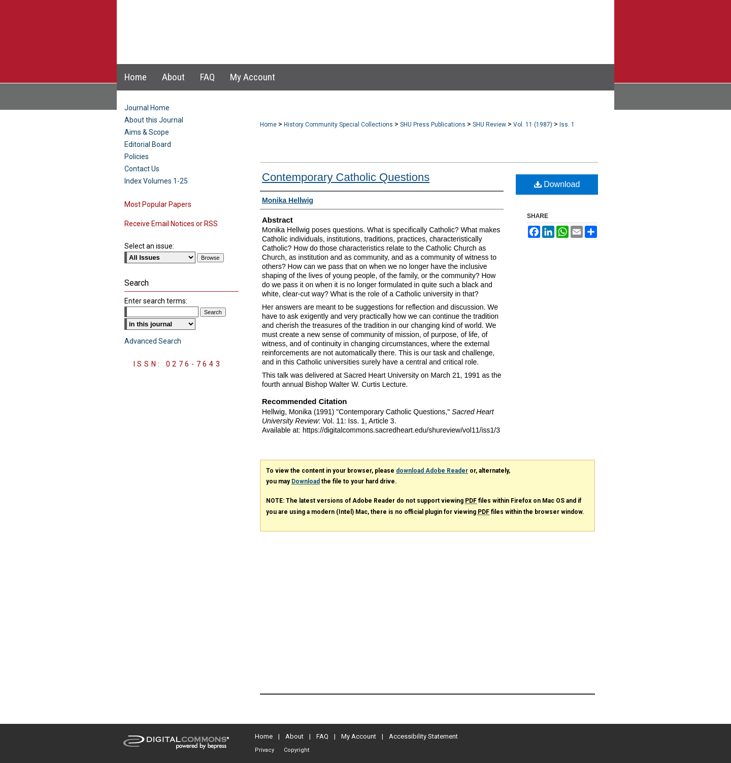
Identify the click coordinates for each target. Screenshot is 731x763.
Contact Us (141, 169)
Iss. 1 (567, 124)
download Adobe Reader (432, 470)
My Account (358, 736)
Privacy (264, 750)
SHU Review (489, 124)
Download (557, 184)
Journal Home (147, 108)
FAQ (322, 736)
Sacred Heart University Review (355, 22)
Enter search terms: (155, 301)
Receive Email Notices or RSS (171, 224)
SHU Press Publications (433, 124)
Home (268, 124)
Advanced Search (152, 341)
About (294, 736)
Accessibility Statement (423, 736)
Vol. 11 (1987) (532, 124)
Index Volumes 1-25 (156, 181)
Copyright (296, 750)
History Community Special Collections (338, 124)
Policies (136, 156)
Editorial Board (147, 144)
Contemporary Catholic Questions (345, 177)
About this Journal (153, 120)
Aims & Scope (146, 132)
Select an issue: (149, 246)
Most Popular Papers (157, 204)
